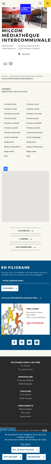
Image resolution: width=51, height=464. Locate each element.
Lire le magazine (34, 323)
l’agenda (23, 239)
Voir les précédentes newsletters (19, 298)
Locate (6, 169)
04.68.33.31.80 (7, 46)
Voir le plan (26, 54)
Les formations (24, 247)
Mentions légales (25, 409)
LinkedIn (21, 342)
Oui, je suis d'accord (24, 450)
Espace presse (25, 416)
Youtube (29, 342)
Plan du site (25, 413)
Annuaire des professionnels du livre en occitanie (26, 76)
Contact (27, 366)
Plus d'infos (25, 444)
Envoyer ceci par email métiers (5, 64)
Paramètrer (34, 457)
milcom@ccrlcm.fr (9, 48)
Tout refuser (10, 457)
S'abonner (8, 288)
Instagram (36, 342)
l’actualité (23, 231)
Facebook (14, 342)
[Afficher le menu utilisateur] (47, 3)
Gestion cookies (8, 430)
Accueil (4, 76)
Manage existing (27, 288)
